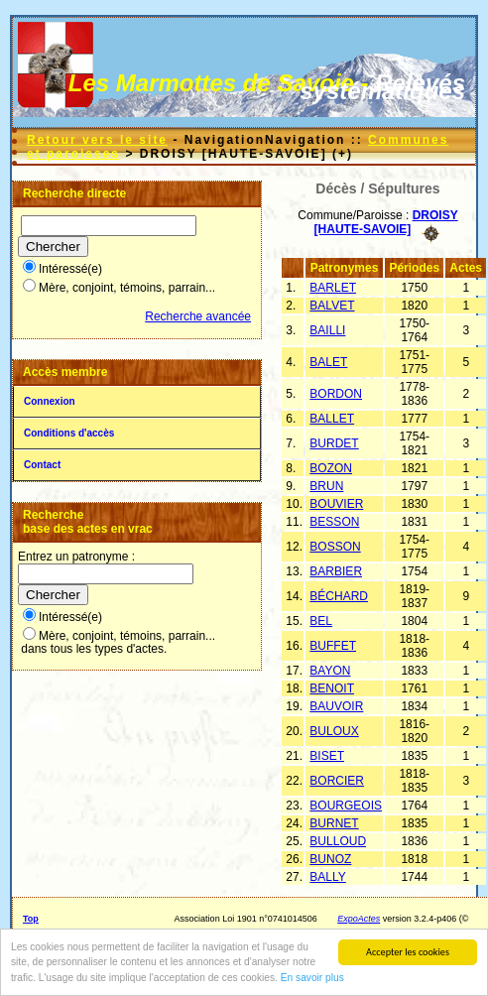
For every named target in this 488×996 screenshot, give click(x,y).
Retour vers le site (97, 140)
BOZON (330, 468)
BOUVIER (336, 504)
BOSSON (334, 547)
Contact (42, 464)
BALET (328, 362)
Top (31, 919)
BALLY (327, 877)
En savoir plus (312, 978)
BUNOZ (330, 859)
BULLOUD (337, 841)
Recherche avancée (198, 316)
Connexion (49, 401)
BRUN (326, 486)
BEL (320, 621)
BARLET (332, 288)
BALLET (331, 419)
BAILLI (327, 330)
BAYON (329, 671)
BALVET (331, 305)
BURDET (333, 443)
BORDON (335, 394)
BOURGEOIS (345, 805)
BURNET (333, 823)
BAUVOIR (336, 706)
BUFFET (332, 646)
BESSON (334, 522)
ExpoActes (358, 919)
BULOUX (333, 731)
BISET (326, 756)
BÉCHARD (338, 596)
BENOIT (331, 688)
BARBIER (335, 571)
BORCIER (336, 781)
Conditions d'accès (69, 433)
